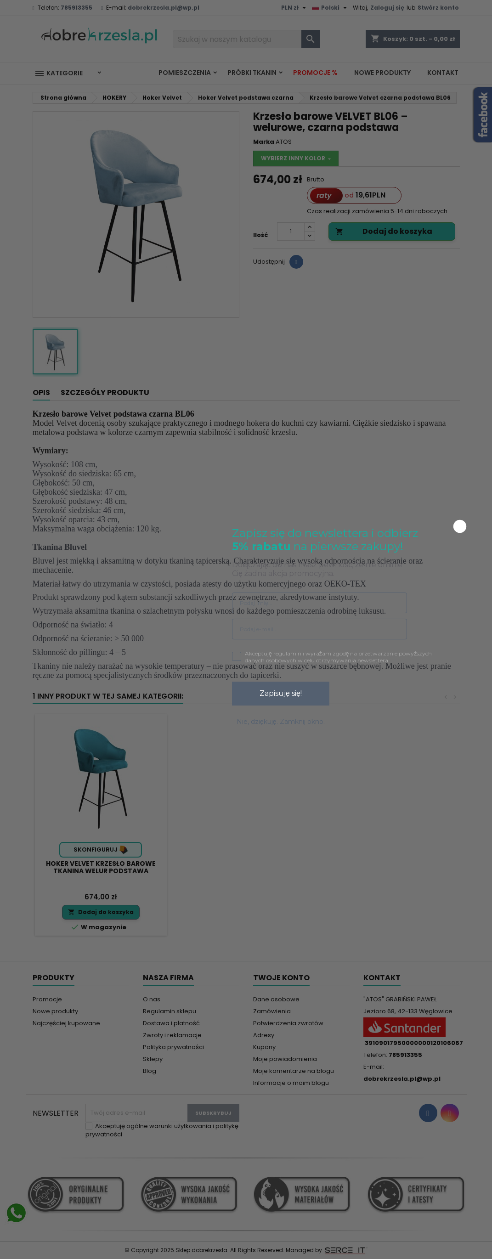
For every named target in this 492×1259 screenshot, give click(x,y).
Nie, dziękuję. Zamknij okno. (281, 721)
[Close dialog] (460, 526)
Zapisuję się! (281, 693)
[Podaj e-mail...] (319, 629)
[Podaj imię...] (319, 603)
